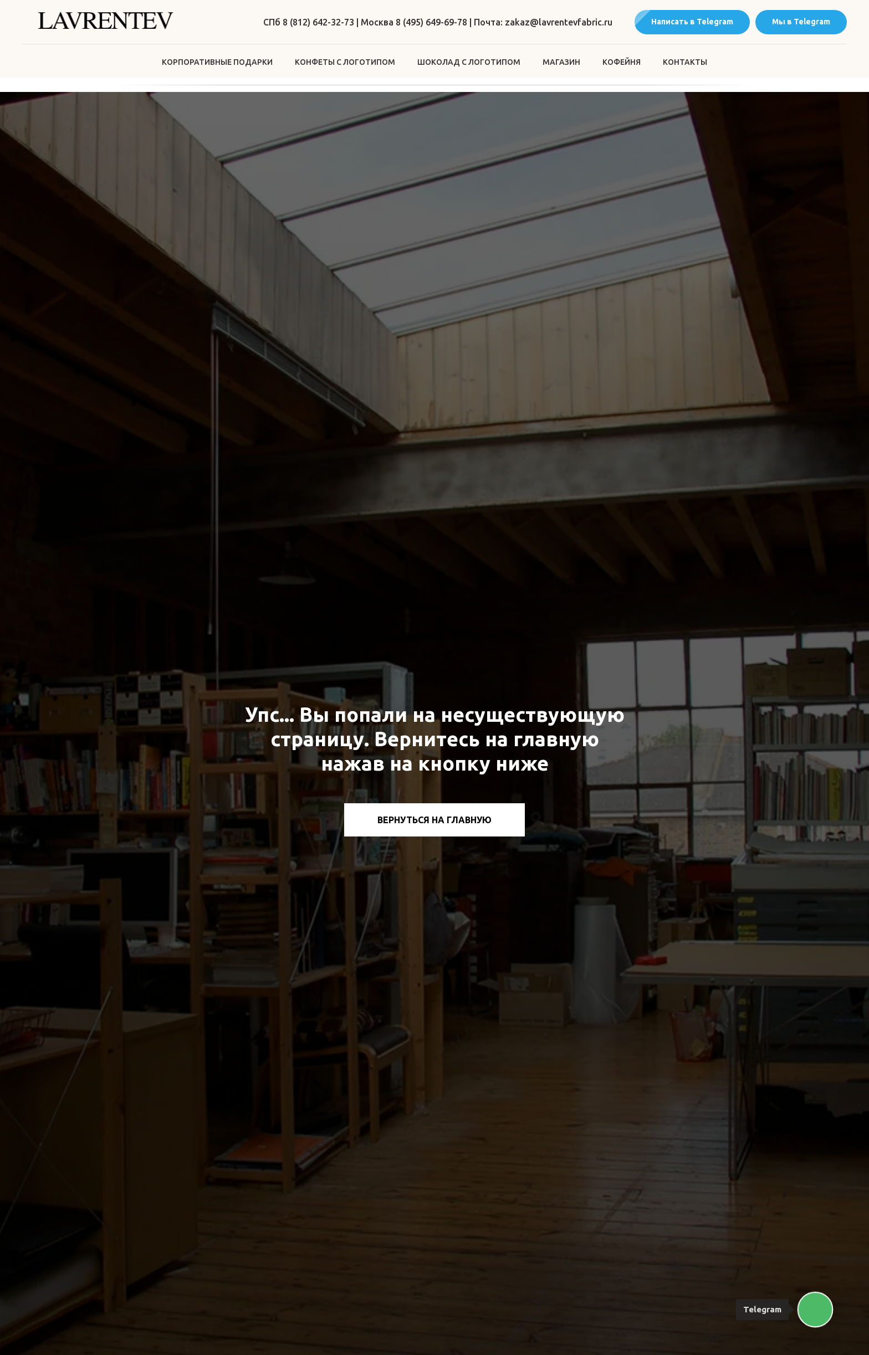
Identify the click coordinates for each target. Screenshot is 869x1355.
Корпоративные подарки (217, 62)
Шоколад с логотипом (468, 62)
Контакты (685, 62)
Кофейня (621, 62)
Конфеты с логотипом (345, 62)
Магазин (561, 62)
